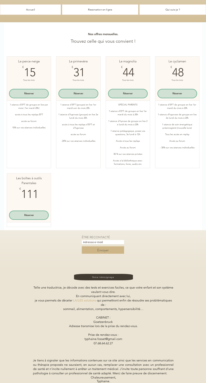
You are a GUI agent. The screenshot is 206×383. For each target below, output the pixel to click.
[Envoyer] (103, 250)
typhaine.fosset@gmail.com (103, 339)
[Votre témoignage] (103, 277)
